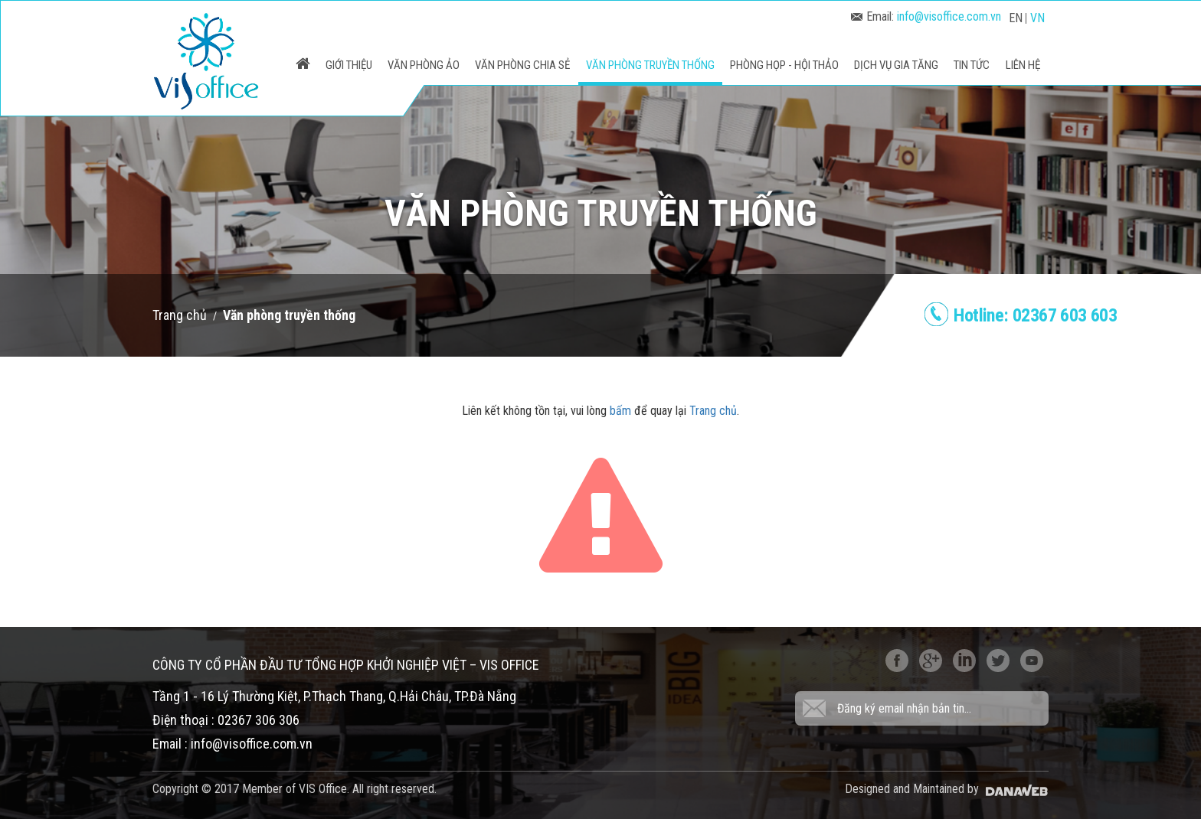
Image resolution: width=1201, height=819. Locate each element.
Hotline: (1035, 315)
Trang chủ (179, 315)
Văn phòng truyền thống (289, 315)
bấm (620, 410)
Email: (926, 16)
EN (1016, 18)
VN (1037, 18)
